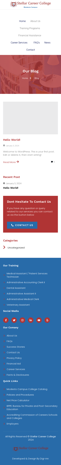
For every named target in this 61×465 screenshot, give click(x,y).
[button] (36, 21)
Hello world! (11, 139)
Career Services (19, 43)
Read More (11, 162)
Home (22, 21)
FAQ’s (37, 43)
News (47, 43)
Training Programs (30, 28)
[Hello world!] (30, 118)
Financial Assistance (29, 35)
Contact (30, 50)
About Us (35, 21)
